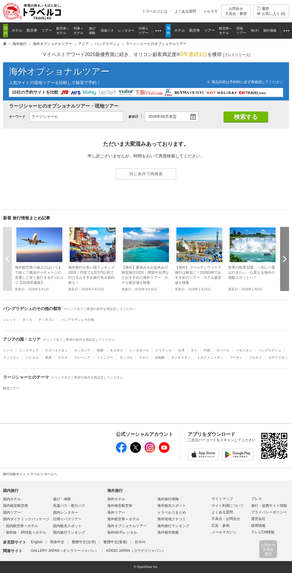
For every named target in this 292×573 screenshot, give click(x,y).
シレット (9, 319)
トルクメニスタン (210, 357)
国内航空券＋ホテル (22, 526)
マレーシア (82, 357)
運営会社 (258, 519)
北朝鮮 (160, 357)
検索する (246, 117)
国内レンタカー (65, 512)
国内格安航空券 (15, 506)
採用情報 (258, 526)
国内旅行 (10, 490)
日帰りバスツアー (67, 519)
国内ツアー (12, 512)
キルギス (116, 350)
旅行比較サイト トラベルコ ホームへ (30, 474)
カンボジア (82, 350)
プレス (256, 499)
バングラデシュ (269, 350)
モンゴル (126, 357)
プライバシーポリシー (269, 512)
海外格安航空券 (119, 506)
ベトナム (32, 357)
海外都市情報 (168, 532)
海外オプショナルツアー (59, 71)
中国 (207, 350)
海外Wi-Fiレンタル (122, 532)
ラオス (144, 357)
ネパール (222, 350)
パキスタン (244, 350)
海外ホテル (116, 499)
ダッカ (27, 319)
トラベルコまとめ (171, 512)
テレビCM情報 (263, 532)
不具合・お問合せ (226, 519)
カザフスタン (278, 357)
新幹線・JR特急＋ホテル (26, 532)
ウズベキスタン (56, 350)
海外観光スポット (171, 506)
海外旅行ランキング (173, 526)
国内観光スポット (67, 526)
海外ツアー (116, 512)
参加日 (133, 116)
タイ (194, 350)
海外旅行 (115, 490)
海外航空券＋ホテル (123, 519)
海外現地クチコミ (171, 519)
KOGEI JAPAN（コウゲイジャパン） (136, 551)
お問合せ (236, 11)
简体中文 (57, 542)
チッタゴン (46, 319)
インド (8, 350)
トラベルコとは (154, 11)
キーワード (17, 116)
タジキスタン (181, 357)
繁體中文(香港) (115, 542)
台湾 (181, 350)
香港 (48, 357)
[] (236, 55)
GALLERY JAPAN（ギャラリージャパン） (65, 551)
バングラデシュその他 (77, 319)
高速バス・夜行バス (69, 506)
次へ (284, 259)
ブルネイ (255, 357)
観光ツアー (11, 388)
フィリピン (11, 357)
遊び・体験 (62, 499)
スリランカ (163, 350)
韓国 (100, 350)
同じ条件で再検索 (146, 173)
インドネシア (29, 350)
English (36, 542)
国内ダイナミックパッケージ (26, 519)
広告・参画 (220, 526)
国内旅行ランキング (69, 532)
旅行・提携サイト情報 (269, 506)
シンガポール (139, 350)
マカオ (63, 357)
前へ (7, 259)
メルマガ (210, 11)
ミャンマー (105, 357)
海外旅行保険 (168, 499)
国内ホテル (12, 499)
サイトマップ (222, 499)
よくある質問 (185, 11)
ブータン (236, 357)
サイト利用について (228, 506)
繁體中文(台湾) (84, 542)
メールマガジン (224, 532)
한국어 (140, 542)
